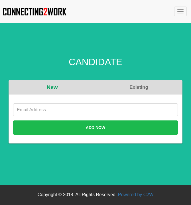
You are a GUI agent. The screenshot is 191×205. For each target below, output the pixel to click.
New (52, 87)
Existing (138, 87)
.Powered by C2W (135, 194)
